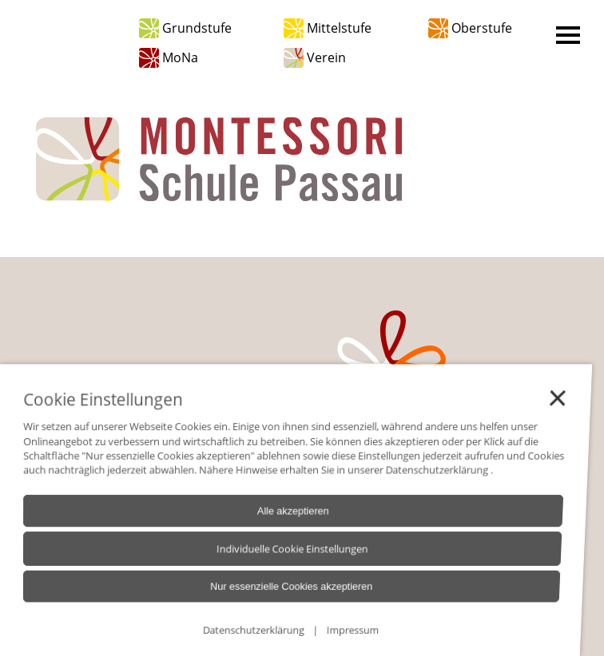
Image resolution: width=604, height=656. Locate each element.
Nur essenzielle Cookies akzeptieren (268, 594)
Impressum (322, 634)
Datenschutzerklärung (412, 483)
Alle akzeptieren (274, 522)
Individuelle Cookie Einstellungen (271, 558)
